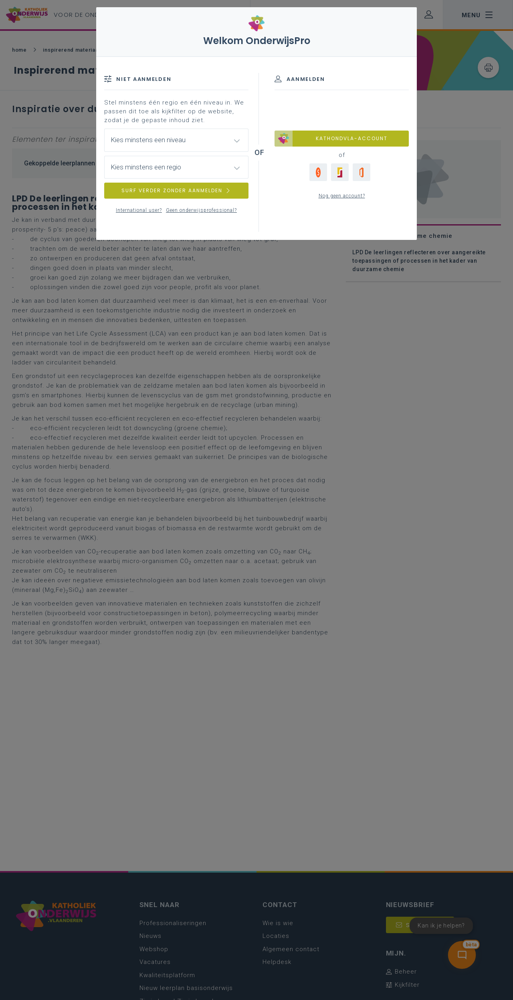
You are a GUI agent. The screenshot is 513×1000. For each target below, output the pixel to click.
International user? (139, 210)
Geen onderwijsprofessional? (201, 210)
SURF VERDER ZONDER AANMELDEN (176, 190)
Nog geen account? (342, 196)
